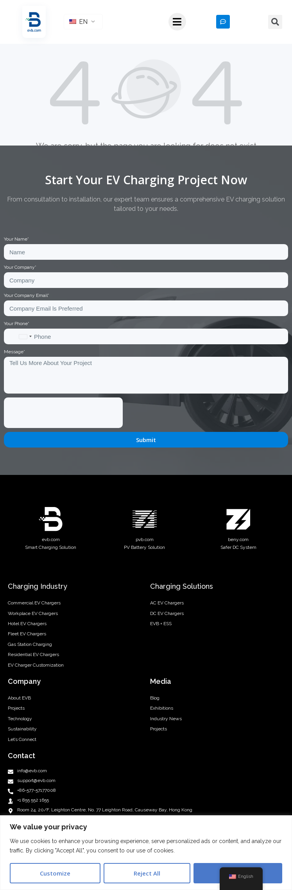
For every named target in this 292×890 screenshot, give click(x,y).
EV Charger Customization (36, 665)
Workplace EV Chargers (33, 613)
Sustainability (22, 729)
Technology (20, 718)
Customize (55, 873)
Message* (14, 351)
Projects (16, 708)
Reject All (147, 873)
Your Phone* (16, 323)
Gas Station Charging (30, 644)
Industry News (166, 718)
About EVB (19, 698)
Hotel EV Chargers (27, 623)
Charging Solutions (181, 586)
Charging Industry (37, 586)
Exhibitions (161, 708)
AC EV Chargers (167, 603)
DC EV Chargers (167, 613)
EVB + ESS (161, 623)
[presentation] (63, 412)
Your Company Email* (26, 295)
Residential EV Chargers (33, 654)
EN (78, 21)
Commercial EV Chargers (34, 603)
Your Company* (20, 267)
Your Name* (16, 239)
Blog (154, 698)
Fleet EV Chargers (27, 633)
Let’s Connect (22, 739)
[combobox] (25, 336)
